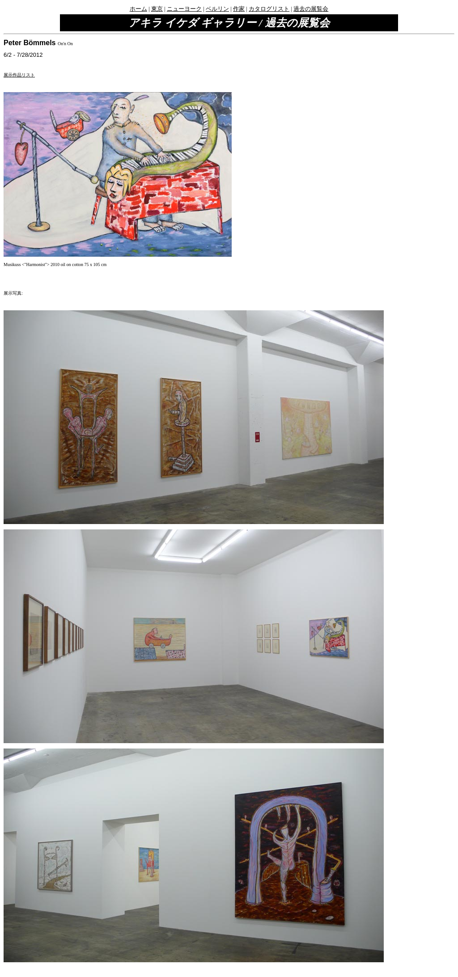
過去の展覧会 (310, 8)
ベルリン (217, 8)
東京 (157, 8)
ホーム (138, 8)
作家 (239, 8)
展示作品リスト (19, 74)
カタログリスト (269, 8)
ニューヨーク (184, 8)
